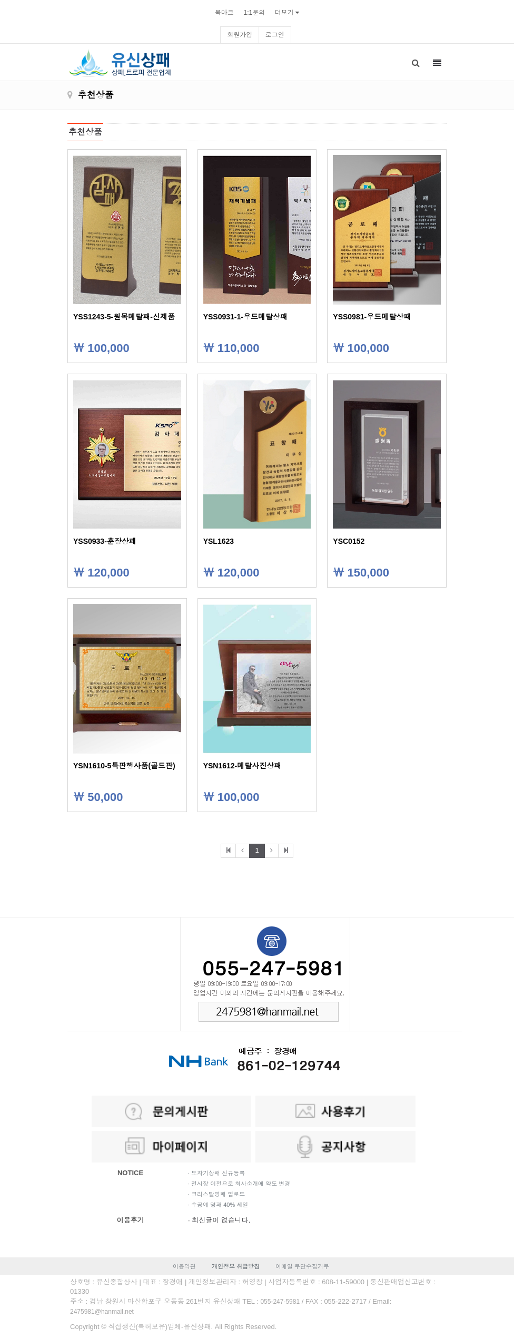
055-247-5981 (280, 1301)
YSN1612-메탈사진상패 (242, 765)
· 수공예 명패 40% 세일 (218, 1205)
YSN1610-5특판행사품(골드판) (124, 765)
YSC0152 (348, 541)
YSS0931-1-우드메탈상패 (245, 316)
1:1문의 (254, 12)
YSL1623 (218, 541)
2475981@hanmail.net (102, 1311)
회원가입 (239, 34)
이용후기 (130, 1220)
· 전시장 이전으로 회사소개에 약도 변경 (239, 1183)
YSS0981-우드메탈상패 (372, 316)
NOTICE (130, 1173)
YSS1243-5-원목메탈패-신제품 (124, 316)
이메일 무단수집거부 (302, 1266)
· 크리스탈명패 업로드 (216, 1194)
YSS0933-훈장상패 (104, 541)
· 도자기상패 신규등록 (216, 1173)
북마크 (224, 12)
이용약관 (184, 1266)
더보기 (284, 12)
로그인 (274, 34)
